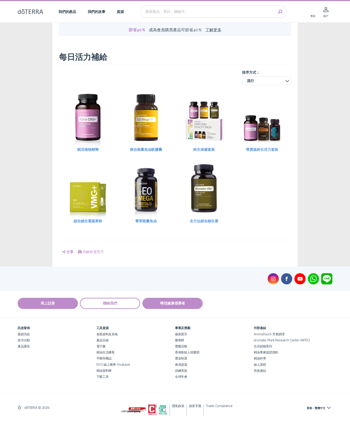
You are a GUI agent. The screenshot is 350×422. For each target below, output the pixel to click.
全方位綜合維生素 (204, 221)
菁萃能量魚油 (146, 221)
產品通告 (24, 346)
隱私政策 (178, 405)
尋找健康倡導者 (172, 303)
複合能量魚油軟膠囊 (146, 149)
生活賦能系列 (263, 346)
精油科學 (260, 358)
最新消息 (24, 334)
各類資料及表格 (107, 334)
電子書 (101, 346)
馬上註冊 (48, 303)
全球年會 (181, 376)
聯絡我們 (110, 303)
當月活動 (24, 340)
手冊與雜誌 (104, 358)
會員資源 (181, 364)
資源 (120, 12)
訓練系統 (181, 370)
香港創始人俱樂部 (187, 352)
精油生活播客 (105, 352)
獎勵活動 (181, 346)
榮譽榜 (179, 340)
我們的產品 (67, 12)
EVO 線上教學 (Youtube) (113, 364)
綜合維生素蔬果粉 (88, 221)
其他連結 (260, 370)
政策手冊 (195, 405)
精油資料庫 (104, 370)
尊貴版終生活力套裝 (262, 149)
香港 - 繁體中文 (316, 407)
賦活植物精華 (88, 149)
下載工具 (102, 376)
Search (280, 11)
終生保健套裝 (204, 149)
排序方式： (251, 72)
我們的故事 (96, 12)
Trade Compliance (219, 405)
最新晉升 (181, 334)
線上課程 (260, 364)
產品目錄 (102, 340)
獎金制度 (181, 358)
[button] (266, 80)
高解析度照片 (91, 252)
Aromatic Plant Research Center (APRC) (282, 340)
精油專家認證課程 (266, 352)
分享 (67, 252)
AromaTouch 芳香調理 (269, 334)
